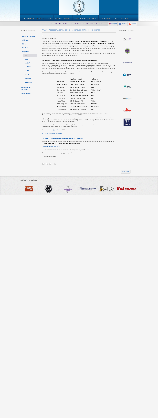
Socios (48, 18)
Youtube (132, 23)
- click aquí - (108, 118)
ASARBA (27, 78)
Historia (24, 44)
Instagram (113, 23)
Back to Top (125, 171)
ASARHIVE (28, 82)
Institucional (28, 18)
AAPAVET (27, 67)
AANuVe (27, 63)
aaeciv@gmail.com (55, 130)
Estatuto (25, 48)
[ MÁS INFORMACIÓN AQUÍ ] (51, 146)
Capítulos (25, 51)
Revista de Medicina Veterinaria (85, 18)
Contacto (124, 18)
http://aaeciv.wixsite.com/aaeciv (52, 133)
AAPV (26, 70)
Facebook (123, 23)
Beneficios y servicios (62, 18)
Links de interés (105, 18)
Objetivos (25, 40)
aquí (87, 150)
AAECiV (53, 35)
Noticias (39, 18)
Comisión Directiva (28, 36)
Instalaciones (26, 93)
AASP (26, 74)
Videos (116, 18)
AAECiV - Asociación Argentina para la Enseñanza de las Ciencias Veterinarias (71, 30)
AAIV (26, 59)
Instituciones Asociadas (26, 88)
